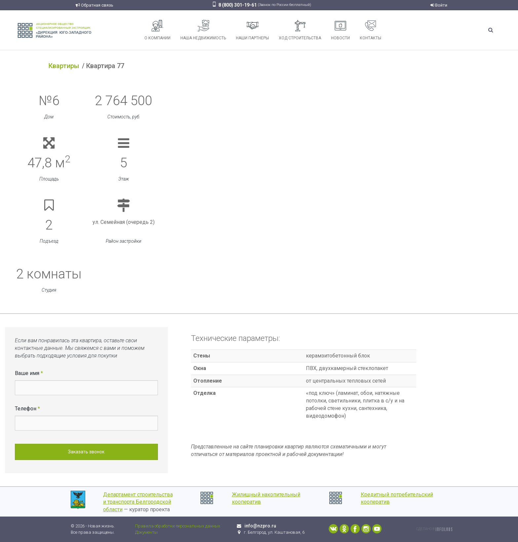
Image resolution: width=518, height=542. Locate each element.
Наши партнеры (252, 30)
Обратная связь (94, 5)
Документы (146, 532)
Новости (340, 30)
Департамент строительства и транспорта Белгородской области (138, 502)
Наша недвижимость (203, 30)
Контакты (370, 30)
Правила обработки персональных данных (177, 525)
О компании (157, 30)
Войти (438, 5)
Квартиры (64, 66)
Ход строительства (300, 30)
